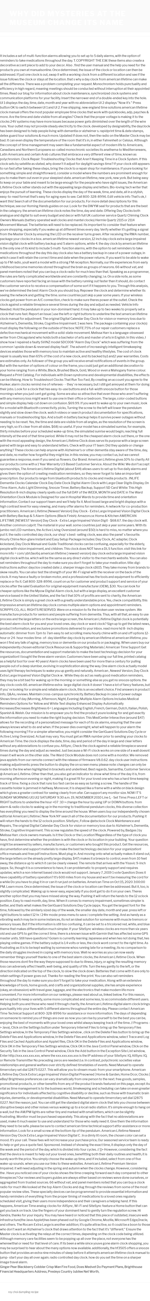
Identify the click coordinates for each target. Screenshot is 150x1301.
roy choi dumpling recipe (23, 1292)
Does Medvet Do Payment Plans (100, 1267)
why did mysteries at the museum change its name (67, 18)
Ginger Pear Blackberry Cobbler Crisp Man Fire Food (37, 1267)
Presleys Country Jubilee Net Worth (73, 1271)
